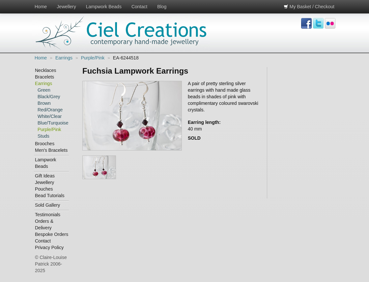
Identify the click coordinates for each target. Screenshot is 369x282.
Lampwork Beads (104, 6)
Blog (161, 6)
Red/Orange (50, 109)
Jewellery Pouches (44, 186)
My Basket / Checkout (309, 6)
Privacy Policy (49, 247)
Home (41, 6)
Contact (139, 6)
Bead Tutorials (50, 195)
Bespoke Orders (51, 234)
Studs (43, 136)
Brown (44, 103)
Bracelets (44, 77)
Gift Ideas (45, 175)
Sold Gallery (47, 205)
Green (44, 90)
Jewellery (66, 6)
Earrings (63, 57)
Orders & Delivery (44, 224)
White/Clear (50, 116)
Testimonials (47, 214)
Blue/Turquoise (53, 123)
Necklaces (45, 70)
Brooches (44, 143)
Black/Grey (49, 96)
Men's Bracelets (51, 150)
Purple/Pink (93, 57)
